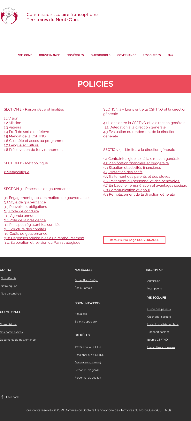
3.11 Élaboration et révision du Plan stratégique (42, 242)
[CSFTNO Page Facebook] (2, 397)
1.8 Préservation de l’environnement (33, 150)
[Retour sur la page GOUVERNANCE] (134, 240)
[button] (49, 55)
